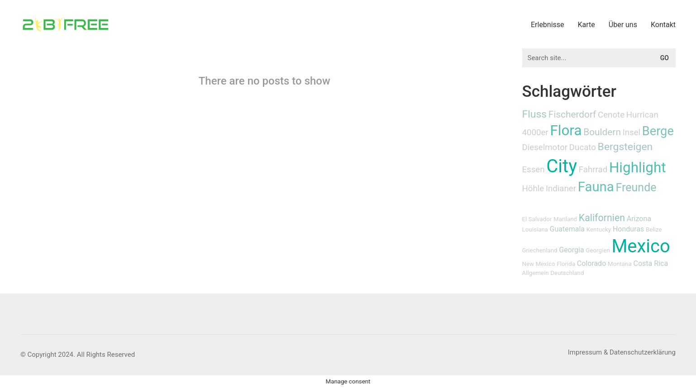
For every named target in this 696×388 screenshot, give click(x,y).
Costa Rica (651, 263)
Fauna (596, 186)
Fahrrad (593, 170)
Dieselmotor (545, 147)
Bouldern (602, 132)
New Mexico (538, 263)
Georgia (571, 250)
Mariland (565, 219)
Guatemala (567, 229)
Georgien (598, 250)
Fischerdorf (572, 114)
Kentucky (598, 229)
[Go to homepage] (65, 24)
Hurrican (642, 115)
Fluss (534, 114)
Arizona (639, 218)
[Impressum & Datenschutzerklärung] (622, 352)
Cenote (611, 115)
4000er (535, 132)
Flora (566, 130)
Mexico (640, 246)
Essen (533, 170)
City (561, 166)
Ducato (582, 147)
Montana (620, 263)
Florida (566, 263)
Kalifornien (602, 217)
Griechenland (540, 250)
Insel (631, 132)
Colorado (591, 263)
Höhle (533, 189)
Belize (654, 229)
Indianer (561, 189)
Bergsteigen (625, 147)
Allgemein (535, 273)
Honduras (628, 229)
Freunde (635, 187)
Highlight (637, 167)
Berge (658, 131)
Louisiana (535, 229)
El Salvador (537, 219)
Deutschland (567, 273)
